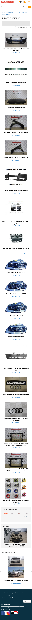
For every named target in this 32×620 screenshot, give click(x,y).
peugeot (26, 516)
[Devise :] (27, 601)
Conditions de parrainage (8, 593)
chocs (13, 516)
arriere (12, 513)
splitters (14, 518)
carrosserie (7, 516)
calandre (20, 513)
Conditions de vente (17, 591)
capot (27, 513)
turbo (18, 519)
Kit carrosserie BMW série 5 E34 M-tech (16, 580)
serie (9, 519)
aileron (6, 513)
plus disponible (16, 250)
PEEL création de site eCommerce (16, 596)
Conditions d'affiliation (20, 593)
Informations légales (6, 591)
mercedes (19, 516)
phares (5, 519)
